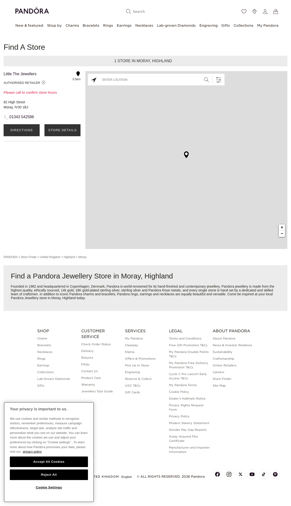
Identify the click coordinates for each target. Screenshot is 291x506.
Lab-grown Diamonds (176, 25)
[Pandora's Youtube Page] (252, 474)
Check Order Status (96, 344)
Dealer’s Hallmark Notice (187, 398)
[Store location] (254, 11)
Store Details (62, 130)
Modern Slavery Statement (189, 423)
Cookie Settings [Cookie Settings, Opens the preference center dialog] (49, 487)
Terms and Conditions (185, 338)
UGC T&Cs (132, 385)
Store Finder (29, 257)
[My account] (265, 11)
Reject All (49, 474)
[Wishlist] (244, 11)
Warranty (88, 384)
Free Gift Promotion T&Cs (188, 345)
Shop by (54, 25)
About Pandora (224, 338)
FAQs (85, 364)
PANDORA (11, 257)
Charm (42, 338)
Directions (21, 130)
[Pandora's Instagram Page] (229, 474)
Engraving (208, 25)
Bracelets (91, 25)
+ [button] (282, 227)
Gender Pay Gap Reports (187, 430)
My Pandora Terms (183, 385)
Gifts (225, 25)
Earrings (124, 25)
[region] (49, 452)
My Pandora (268, 25)
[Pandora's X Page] (240, 474)
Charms (72, 25)
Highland (69, 257)
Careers (218, 372)
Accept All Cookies (48, 461)
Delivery (87, 351)
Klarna (129, 352)
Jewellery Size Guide (97, 391)
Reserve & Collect (138, 379)
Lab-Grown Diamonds (53, 379)
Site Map (219, 385)
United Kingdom (50, 257)
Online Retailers (224, 365)
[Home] (32, 9)
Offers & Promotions (140, 358)
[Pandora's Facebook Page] (217, 474)
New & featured (29, 25)
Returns (87, 357)
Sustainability (222, 352)
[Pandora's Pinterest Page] (275, 474)
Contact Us (89, 371)
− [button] (282, 234)
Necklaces (144, 25)
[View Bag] (275, 11)
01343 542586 (21, 117)
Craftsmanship (223, 358)
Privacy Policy (179, 416)
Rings (108, 25)
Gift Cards (132, 392)
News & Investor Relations (232, 345)
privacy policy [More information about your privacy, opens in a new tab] (32, 451)
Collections (243, 25)
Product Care (91, 378)
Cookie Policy (179, 392)
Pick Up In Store (137, 365)
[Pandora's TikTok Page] (263, 474)
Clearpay (131, 345)
